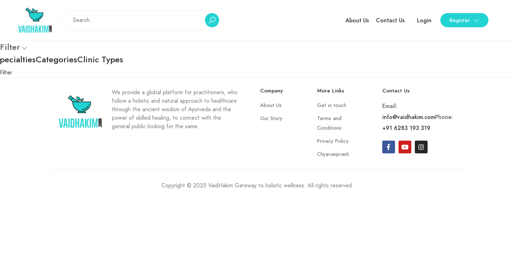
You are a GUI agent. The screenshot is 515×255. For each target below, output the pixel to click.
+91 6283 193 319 (406, 128)
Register (464, 20)
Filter (6, 72)
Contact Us (390, 20)
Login (424, 20)
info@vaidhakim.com (408, 117)
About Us (357, 20)
